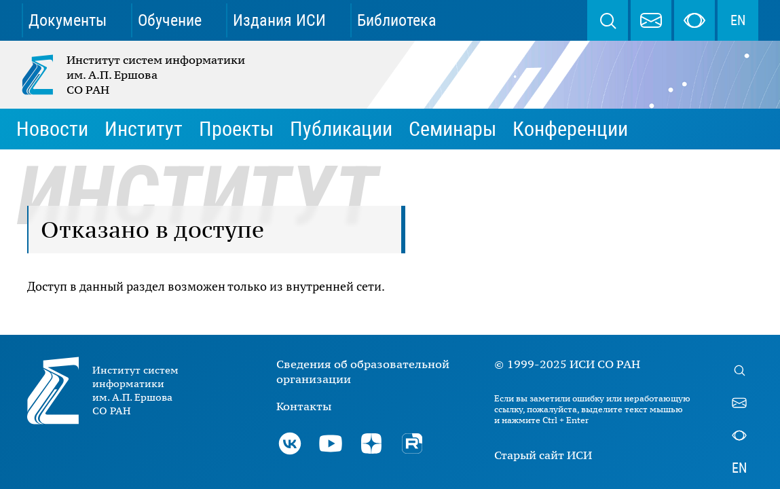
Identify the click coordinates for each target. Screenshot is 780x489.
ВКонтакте (289, 443)
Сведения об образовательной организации (362, 371)
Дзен (371, 443)
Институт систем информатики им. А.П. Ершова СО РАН (134, 74)
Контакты (303, 406)
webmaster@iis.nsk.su (651, 20)
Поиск (607, 20)
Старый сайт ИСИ (543, 455)
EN (737, 20)
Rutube (412, 443)
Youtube (330, 443)
